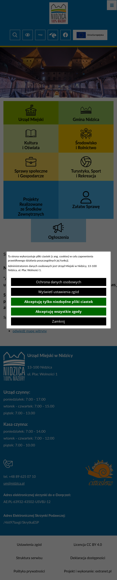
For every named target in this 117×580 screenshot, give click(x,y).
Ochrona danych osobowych (58, 282)
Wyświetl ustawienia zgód (58, 291)
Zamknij (58, 321)
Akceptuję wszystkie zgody (59, 311)
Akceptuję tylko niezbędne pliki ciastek (58, 301)
